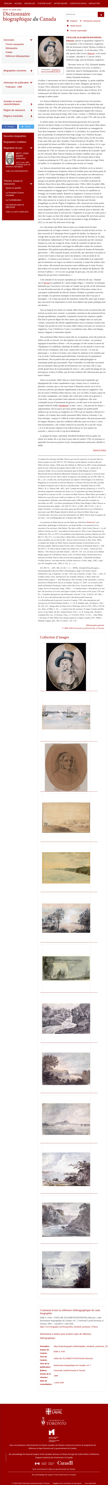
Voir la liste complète (17, 212)
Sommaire (9, 40)
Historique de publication (16, 82)
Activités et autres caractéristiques (13, 103)
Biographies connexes (15, 70)
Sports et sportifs (13, 188)
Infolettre (94, 3)
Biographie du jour (13, 148)
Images (9, 52)
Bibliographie (12, 48)
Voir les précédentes (17, 171)
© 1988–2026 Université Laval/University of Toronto (83, 628)
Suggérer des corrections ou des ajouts (67, 1483)
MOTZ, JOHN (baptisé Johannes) (22, 155)
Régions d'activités (13, 116)
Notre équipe (61, 3)
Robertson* (91, 522)
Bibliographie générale (95, 625)
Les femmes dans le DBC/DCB (15, 206)
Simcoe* (91, 53)
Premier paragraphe (15, 44)
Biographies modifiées (15, 142)
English (8, 3)
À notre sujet (44, 3)
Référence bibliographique (18, 56)
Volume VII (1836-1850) (11, 10)
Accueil (18, 3)
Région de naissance (14, 110)
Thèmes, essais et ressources (13, 182)
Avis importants (90, 1483)
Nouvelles (29, 3)
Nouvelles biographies (15, 136)
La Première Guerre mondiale (15, 194)
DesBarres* (64, 405)
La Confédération (13, 200)
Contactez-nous (78, 3)
